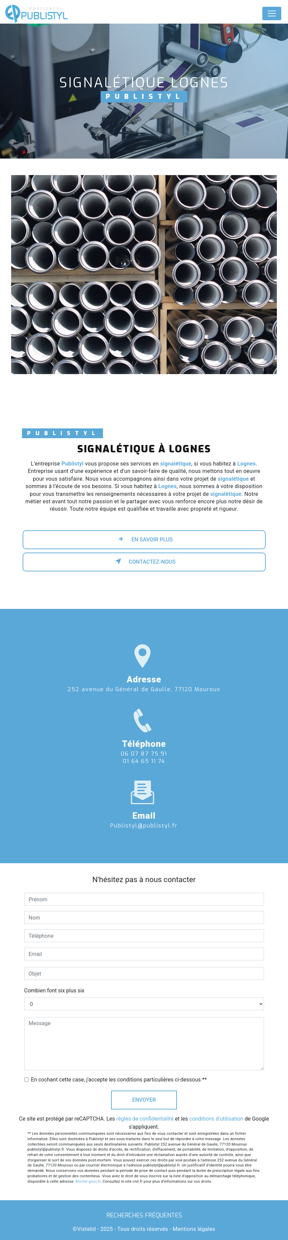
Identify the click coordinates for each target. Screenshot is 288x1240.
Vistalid (86, 1229)
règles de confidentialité (145, 1119)
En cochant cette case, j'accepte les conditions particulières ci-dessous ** (119, 1079)
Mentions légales (194, 1229)
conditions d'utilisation (216, 1119)
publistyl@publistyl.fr (144, 817)
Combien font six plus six (54, 990)
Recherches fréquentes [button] (144, 1215)
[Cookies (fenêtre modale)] (2, 1236)
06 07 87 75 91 (144, 761)
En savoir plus (144, 539)
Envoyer (144, 1100)
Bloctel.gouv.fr (88, 1181)
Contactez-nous (144, 561)
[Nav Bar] (271, 13)
